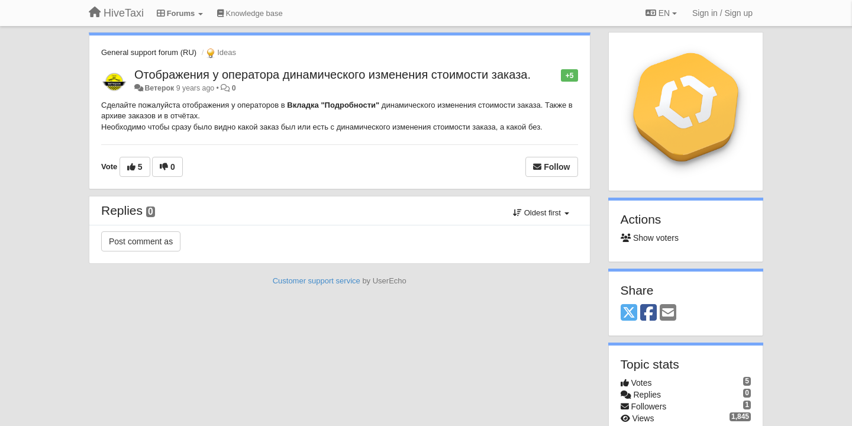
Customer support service (316, 280)
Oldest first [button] (541, 212)
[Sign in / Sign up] (722, 13)
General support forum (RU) (148, 52)
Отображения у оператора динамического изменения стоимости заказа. (332, 74)
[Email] (668, 313)
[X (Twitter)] (629, 313)
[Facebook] (648, 313)
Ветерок (159, 88)
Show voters (650, 238)
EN (661, 13)
